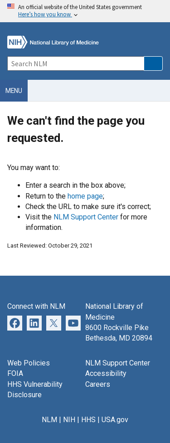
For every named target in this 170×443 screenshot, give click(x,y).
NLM (49, 419)
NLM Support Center (85, 217)
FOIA (15, 373)
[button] (153, 63)
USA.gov (115, 419)
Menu (13, 90)
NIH (69, 419)
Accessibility (105, 373)
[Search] (75, 63)
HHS (88, 419)
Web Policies (28, 363)
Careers (97, 384)
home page (85, 196)
